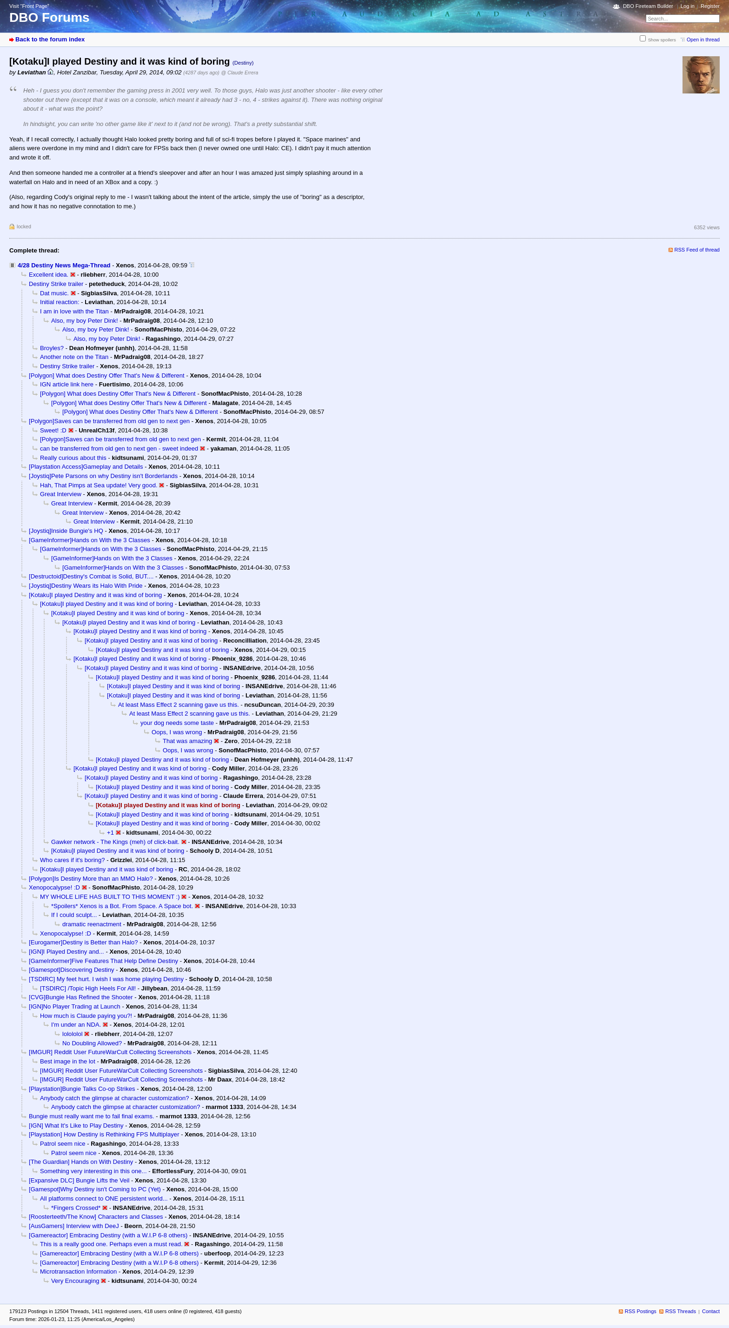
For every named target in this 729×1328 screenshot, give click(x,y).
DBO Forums (49, 17)
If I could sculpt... (74, 914)
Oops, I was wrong (177, 732)
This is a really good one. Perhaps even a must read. (111, 1244)
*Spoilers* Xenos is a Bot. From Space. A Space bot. (122, 906)
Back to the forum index (50, 39)
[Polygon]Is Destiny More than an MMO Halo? (91, 878)
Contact (711, 1311)
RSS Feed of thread (697, 249)
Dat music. (54, 293)
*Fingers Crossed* (75, 1207)
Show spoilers (662, 39)
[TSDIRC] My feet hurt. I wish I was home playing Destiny (106, 979)
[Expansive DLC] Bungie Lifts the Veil (79, 1180)
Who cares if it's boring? (72, 860)
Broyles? (52, 348)
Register (710, 6)
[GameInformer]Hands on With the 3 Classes (89, 540)
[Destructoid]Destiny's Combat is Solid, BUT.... (91, 576)
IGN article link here (66, 384)
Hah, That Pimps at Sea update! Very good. (99, 485)
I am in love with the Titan (74, 311)
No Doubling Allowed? (92, 1043)
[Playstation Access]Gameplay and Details (86, 466)
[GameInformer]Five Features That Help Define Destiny (103, 960)
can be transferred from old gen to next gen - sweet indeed (119, 448)
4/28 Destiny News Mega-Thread (64, 265)
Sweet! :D (53, 430)
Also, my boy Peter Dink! (84, 320)
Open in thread (703, 39)
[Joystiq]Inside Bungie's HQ (66, 530)
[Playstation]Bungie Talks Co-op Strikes (82, 1088)
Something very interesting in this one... (93, 1171)
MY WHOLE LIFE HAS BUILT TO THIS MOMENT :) (110, 896)
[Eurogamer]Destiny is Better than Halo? (83, 942)
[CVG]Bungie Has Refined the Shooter (81, 997)
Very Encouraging (75, 1280)
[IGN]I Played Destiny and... (66, 951)
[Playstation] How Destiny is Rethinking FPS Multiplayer (104, 1134)
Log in (688, 6)
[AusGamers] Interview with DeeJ (74, 1225)
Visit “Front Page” (29, 6)
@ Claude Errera (239, 72)
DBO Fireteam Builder (648, 6)
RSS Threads (680, 1311)
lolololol (72, 1033)
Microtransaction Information (78, 1271)
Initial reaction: (60, 302)
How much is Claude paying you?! (86, 1015)
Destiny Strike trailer (56, 283)
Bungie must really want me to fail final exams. (91, 1116)
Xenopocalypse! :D (54, 887)
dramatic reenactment (91, 924)
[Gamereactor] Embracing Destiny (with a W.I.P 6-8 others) (108, 1235)
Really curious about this (73, 457)
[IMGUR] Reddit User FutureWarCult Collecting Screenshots (110, 1052)
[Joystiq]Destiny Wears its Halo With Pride (86, 585)
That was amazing (187, 740)
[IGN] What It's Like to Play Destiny (76, 1125)
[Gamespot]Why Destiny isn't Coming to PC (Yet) (95, 1189)
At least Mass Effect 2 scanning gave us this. (178, 704)
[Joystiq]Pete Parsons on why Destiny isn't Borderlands (103, 475)
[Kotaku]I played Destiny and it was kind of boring (95, 594)
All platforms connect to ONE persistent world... (104, 1198)
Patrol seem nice (63, 1143)
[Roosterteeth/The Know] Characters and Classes (96, 1216)
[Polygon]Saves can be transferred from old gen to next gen (109, 421)
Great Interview (60, 494)
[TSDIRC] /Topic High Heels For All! (88, 988)
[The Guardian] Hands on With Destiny (81, 1161)
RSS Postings (640, 1311)
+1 (110, 832)
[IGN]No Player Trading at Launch (74, 1006)
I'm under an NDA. (76, 1024)
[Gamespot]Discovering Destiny (71, 969)
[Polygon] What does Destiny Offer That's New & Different (107, 375)
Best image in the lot (67, 1061)
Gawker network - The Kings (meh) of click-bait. (115, 841)
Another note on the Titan (74, 356)
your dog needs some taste (177, 722)
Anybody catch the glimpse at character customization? (114, 1098)
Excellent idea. (48, 274)
